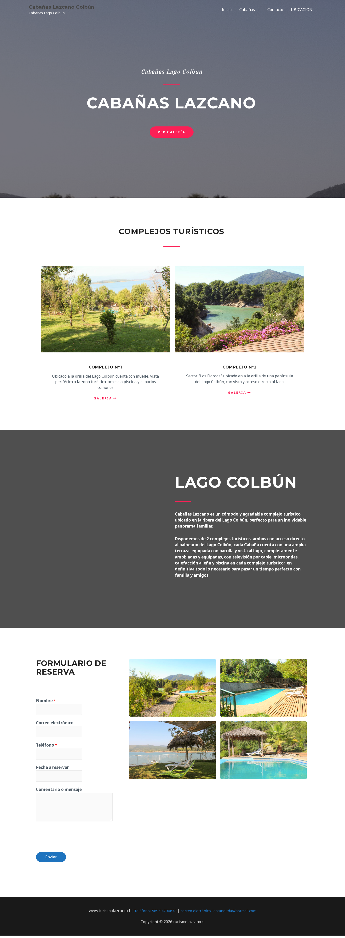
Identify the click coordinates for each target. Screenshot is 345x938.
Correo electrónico (55, 723)
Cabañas (247, 9)
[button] (172, 132)
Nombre (46, 700)
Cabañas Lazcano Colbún (64, 7)
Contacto (275, 9)
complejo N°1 (105, 367)
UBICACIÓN (301, 9)
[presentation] (72, 838)
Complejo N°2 (240, 367)
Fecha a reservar (52, 769)
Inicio (227, 9)
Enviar (51, 859)
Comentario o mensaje (59, 792)
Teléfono (46, 746)
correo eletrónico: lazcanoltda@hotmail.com (219, 913)
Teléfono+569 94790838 (154, 913)
